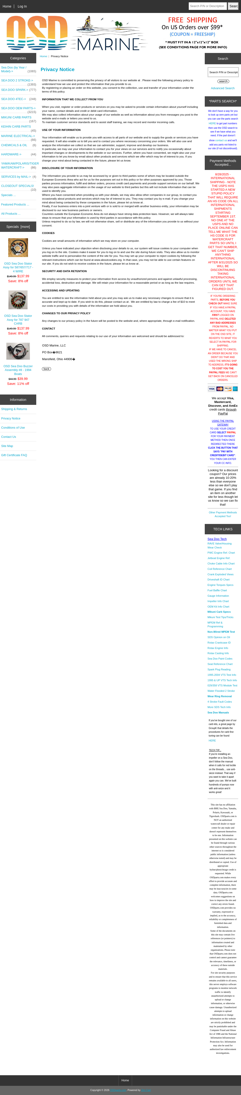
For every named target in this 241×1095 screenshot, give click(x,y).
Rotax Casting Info (218, 653)
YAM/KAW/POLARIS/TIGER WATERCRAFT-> (18, 165)
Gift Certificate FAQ (14, 455)
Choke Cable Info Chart (221, 563)
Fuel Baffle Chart (217, 590)
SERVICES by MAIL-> (18, 177)
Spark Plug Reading (219, 669)
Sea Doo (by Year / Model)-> (18, 69)
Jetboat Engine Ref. (219, 558)
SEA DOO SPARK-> (18, 90)
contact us (221, 140)
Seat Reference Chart (220, 664)
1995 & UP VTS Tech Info (222, 680)
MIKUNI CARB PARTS (18, 119)
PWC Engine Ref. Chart (221, 552)
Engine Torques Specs (220, 585)
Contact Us (8, 437)
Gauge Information (218, 595)
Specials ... (8, 195)
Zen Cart (146, 1090)
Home (7, 6)
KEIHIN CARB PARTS (18, 128)
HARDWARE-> (18, 154)
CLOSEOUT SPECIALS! (18, 187)
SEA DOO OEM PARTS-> (18, 109)
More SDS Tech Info (219, 707)
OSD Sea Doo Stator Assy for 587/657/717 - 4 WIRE (18, 255)
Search (223, 58)
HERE (212, 123)
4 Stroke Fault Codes (220, 701)
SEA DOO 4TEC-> (18, 99)
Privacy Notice (10, 418)
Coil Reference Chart (220, 569)
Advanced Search (223, 88)
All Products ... (10, 213)
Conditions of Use (13, 427)
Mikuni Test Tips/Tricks (220, 617)
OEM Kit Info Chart (218, 606)
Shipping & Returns (14, 409)
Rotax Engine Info (218, 648)
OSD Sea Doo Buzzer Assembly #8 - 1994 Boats (18, 359)
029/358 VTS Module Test (222, 685)
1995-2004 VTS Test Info (222, 674)
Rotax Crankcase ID (219, 642)
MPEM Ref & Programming (215, 624)
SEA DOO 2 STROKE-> (18, 82)
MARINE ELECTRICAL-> (18, 137)
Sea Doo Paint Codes (220, 658)
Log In (22, 6)
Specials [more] (18, 227)
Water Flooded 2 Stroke (221, 690)
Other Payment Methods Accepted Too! (223, 514)
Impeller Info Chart (218, 601)
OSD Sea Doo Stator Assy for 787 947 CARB (18, 307)
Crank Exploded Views (220, 574)
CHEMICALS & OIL (18, 145)
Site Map (7, 446)
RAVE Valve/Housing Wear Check (220, 545)
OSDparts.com (118, 1090)
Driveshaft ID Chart (219, 579)
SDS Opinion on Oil (219, 637)
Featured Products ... (15, 204)
